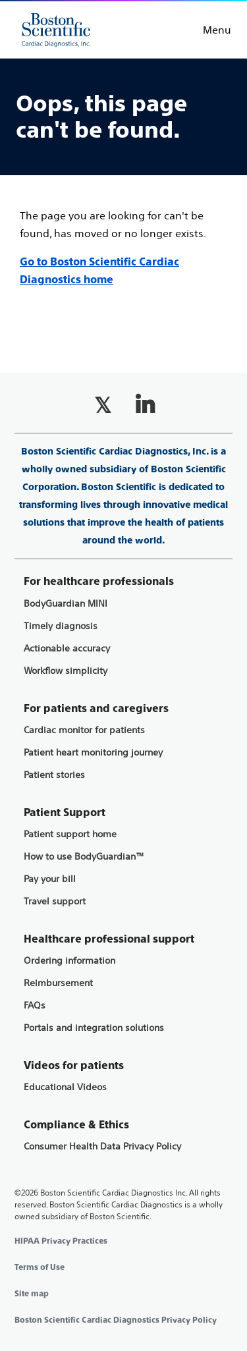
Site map (31, 1293)
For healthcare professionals (99, 581)
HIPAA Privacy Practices (60, 1241)
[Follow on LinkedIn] (144, 405)
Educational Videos (65, 1087)
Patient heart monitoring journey (93, 752)
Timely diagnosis (60, 626)
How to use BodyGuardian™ (84, 856)
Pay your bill (50, 879)
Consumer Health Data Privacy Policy (102, 1146)
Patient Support (64, 812)
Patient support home (70, 834)
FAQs (34, 1005)
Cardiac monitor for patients (84, 730)
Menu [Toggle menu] (217, 29)
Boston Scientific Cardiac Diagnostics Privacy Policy (115, 1320)
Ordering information (69, 960)
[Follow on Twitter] (102, 405)
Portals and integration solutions (94, 1028)
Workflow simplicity (65, 670)
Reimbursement (58, 983)
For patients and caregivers (96, 708)
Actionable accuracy (67, 648)
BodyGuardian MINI (65, 603)
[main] (123, 184)
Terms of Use (39, 1267)
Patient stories (54, 775)
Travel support (55, 901)
